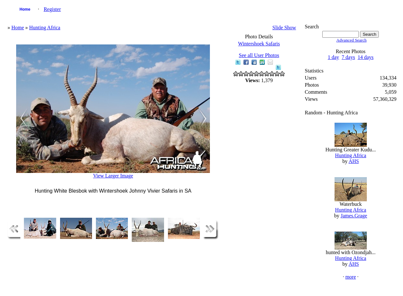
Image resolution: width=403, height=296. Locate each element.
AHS (353, 161)
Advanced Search (351, 40)
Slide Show (284, 27)
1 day (333, 57)
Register (52, 9)
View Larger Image (113, 175)
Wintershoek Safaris (259, 43)
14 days (365, 57)
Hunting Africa (44, 27)
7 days (348, 57)
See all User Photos (259, 55)
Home (24, 9)
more (350, 277)
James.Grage (354, 215)
